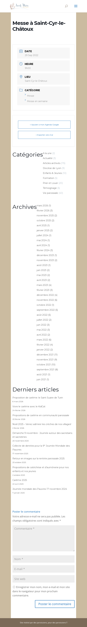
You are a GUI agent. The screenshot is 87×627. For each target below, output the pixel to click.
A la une (47, 153)
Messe (29, 95)
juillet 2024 (42, 235)
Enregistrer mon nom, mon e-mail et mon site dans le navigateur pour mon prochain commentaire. (41, 591)
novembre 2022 (45, 300)
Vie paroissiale (50, 193)
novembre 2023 (45, 260)
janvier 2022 (43, 349)
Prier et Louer (50, 183)
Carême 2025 (19, 480)
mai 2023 (42, 275)
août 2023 (42, 265)
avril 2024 (42, 245)
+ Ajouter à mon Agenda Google (44, 124)
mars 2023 (42, 285)
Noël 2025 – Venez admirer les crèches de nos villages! (41, 424)
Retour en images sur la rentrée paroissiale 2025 (38, 458)
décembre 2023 (45, 255)
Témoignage (50, 188)
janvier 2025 (43, 230)
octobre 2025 (44, 220)
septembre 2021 (45, 369)
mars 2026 (42, 205)
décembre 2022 (45, 295)
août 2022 (42, 315)
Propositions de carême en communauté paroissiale (40, 415)
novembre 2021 (45, 359)
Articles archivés (51, 163)
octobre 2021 (44, 364)
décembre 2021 (45, 354)
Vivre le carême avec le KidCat (28, 406)
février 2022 (43, 344)
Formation (48, 178)
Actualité (48, 158)
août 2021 (42, 374)
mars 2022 (42, 339)
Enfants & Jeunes (52, 173)
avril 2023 (42, 280)
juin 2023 (41, 270)
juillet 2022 (42, 319)
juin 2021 (41, 379)
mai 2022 (42, 329)
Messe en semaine (36, 101)
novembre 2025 (45, 215)
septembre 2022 (46, 310)
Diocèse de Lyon (52, 168)
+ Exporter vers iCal (44, 135)
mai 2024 (42, 240)
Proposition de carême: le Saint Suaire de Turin (37, 397)
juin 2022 (41, 324)
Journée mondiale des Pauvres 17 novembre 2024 (39, 489)
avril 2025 (42, 225)
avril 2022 (42, 334)
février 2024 (43, 250)
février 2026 (43, 210)
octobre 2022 (44, 305)
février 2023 (43, 290)
